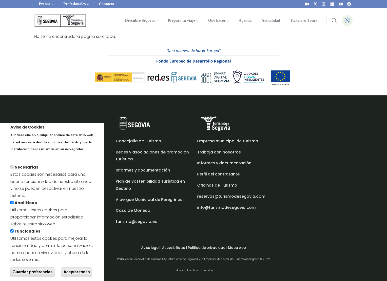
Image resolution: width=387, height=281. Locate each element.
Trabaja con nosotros (219, 152)
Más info (18, 158)
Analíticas (26, 205)
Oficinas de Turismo (217, 185)
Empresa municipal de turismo (227, 141)
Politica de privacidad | (208, 247)
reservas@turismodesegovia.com (231, 196)
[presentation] (307, 4)
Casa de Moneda (133, 210)
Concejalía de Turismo (138, 141)
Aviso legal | (151, 247)
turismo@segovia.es (136, 221)
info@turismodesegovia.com (226, 207)
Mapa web (237, 247)
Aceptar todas (76, 274)
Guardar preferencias (33, 274)
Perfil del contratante (218, 174)
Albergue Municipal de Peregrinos (149, 199)
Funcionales (27, 233)
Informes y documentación (224, 163)
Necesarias (26, 169)
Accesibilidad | (175, 247)
